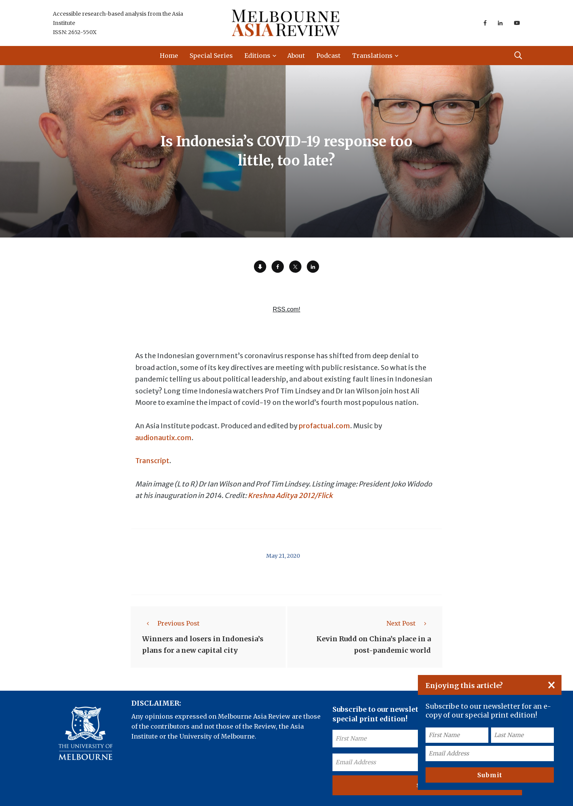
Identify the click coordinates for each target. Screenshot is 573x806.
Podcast (328, 55)
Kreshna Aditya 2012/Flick (290, 495)
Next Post (408, 623)
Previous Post (171, 623)
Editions (257, 55)
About (296, 55)
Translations (372, 55)
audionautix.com (163, 437)
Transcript (152, 460)
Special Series (211, 55)
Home (169, 55)
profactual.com (324, 425)
